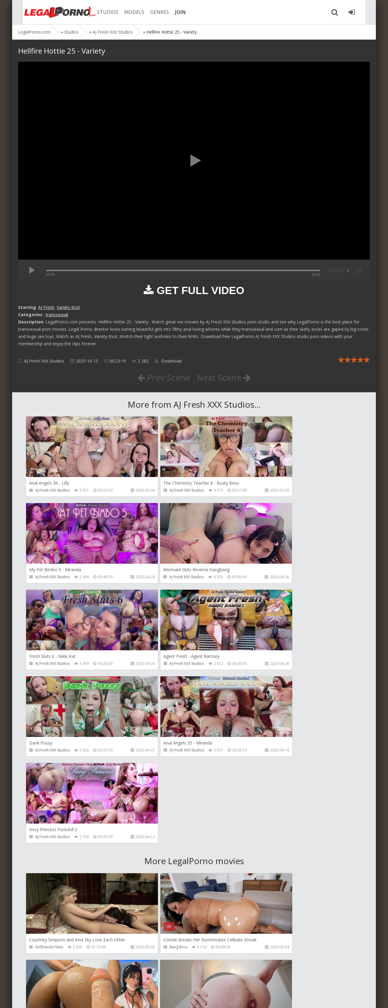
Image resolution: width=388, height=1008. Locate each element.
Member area (61, 979)
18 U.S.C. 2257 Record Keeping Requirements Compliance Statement (211, 997)
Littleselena (157, 861)
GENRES (153, 12)
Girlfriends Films (49, 775)
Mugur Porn (45, 948)
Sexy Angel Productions (281, 775)
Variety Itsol (68, 307)
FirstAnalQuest (47, 861)
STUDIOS (101, 12)
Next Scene (223, 377)
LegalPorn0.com (63, 997)
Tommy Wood (160, 948)
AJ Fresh (46, 307)
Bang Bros (157, 775)
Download (168, 361)
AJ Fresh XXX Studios (44, 361)
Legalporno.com (51, 12)
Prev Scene (163, 377)
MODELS (128, 12)
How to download (104, 979)
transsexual (57, 314)
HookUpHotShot (275, 948)
